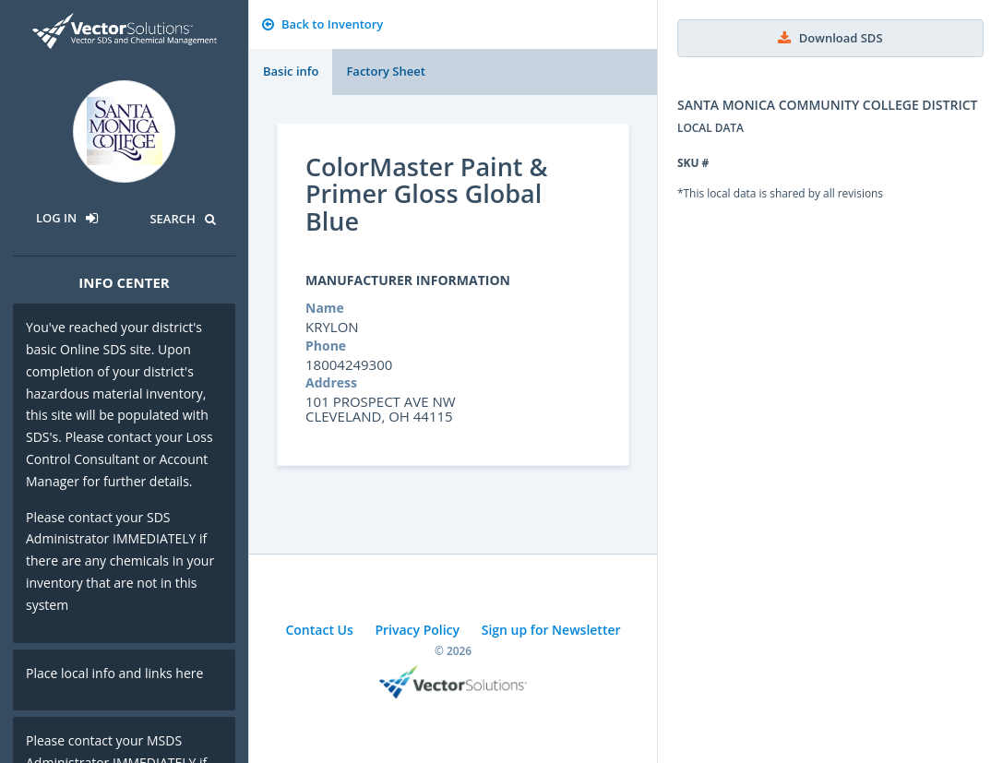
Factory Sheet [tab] (385, 71)
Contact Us (318, 629)
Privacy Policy (417, 629)
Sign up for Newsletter (551, 629)
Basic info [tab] (290, 71)
